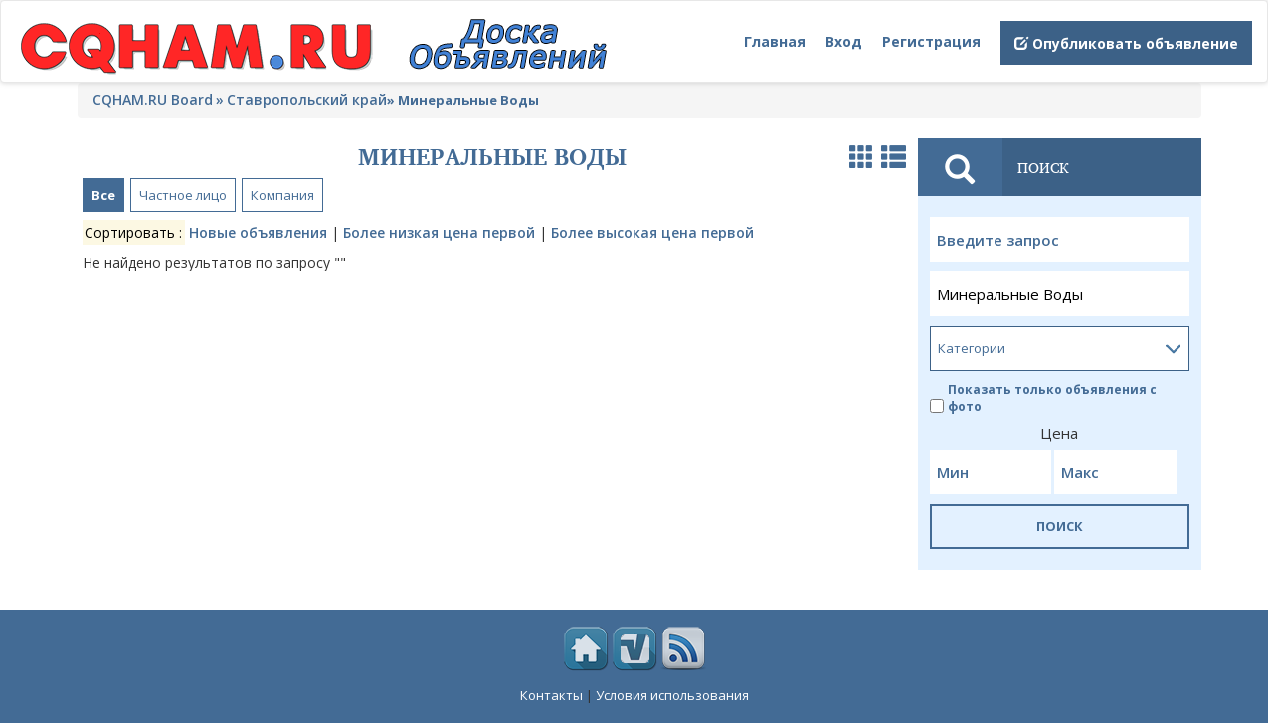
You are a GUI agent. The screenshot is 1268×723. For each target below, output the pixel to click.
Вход (843, 41)
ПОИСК (1059, 526)
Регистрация (931, 41)
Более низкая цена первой (439, 232)
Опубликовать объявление (1126, 43)
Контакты (551, 695)
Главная (775, 41)
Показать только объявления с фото (1043, 398)
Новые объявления (258, 232)
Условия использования (672, 695)
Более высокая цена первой (652, 232)
